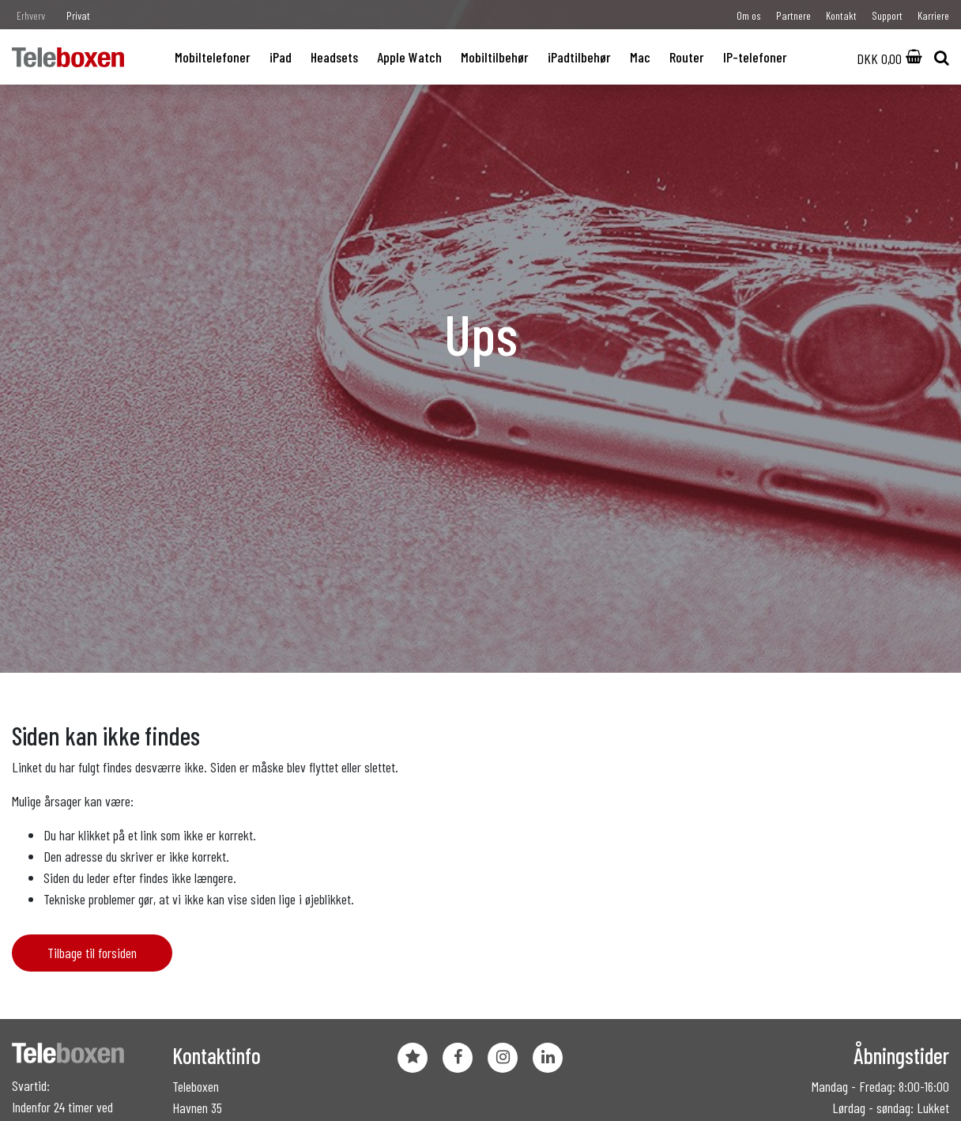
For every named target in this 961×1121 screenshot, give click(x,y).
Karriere (933, 15)
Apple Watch (409, 57)
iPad (280, 57)
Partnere (793, 15)
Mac (640, 57)
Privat (78, 15)
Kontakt (841, 15)
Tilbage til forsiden (92, 952)
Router (686, 57)
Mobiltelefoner (213, 57)
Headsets (334, 57)
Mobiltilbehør (495, 57)
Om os (749, 15)
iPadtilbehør (579, 57)
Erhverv (31, 15)
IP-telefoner (755, 57)
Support (887, 15)
